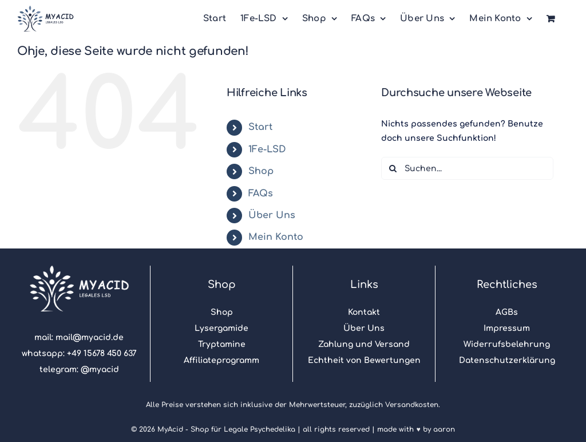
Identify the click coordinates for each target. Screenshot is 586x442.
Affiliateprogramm (221, 360)
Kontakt (364, 312)
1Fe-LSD (267, 149)
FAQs (260, 193)
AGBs (507, 312)
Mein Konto (275, 237)
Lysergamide (221, 328)
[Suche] (392, 168)
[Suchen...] (467, 168)
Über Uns (271, 215)
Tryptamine (222, 344)
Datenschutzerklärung (507, 360)
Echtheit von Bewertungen (364, 360)
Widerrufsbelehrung (507, 344)
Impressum (507, 328)
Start (260, 127)
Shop (261, 171)
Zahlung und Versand (364, 344)
